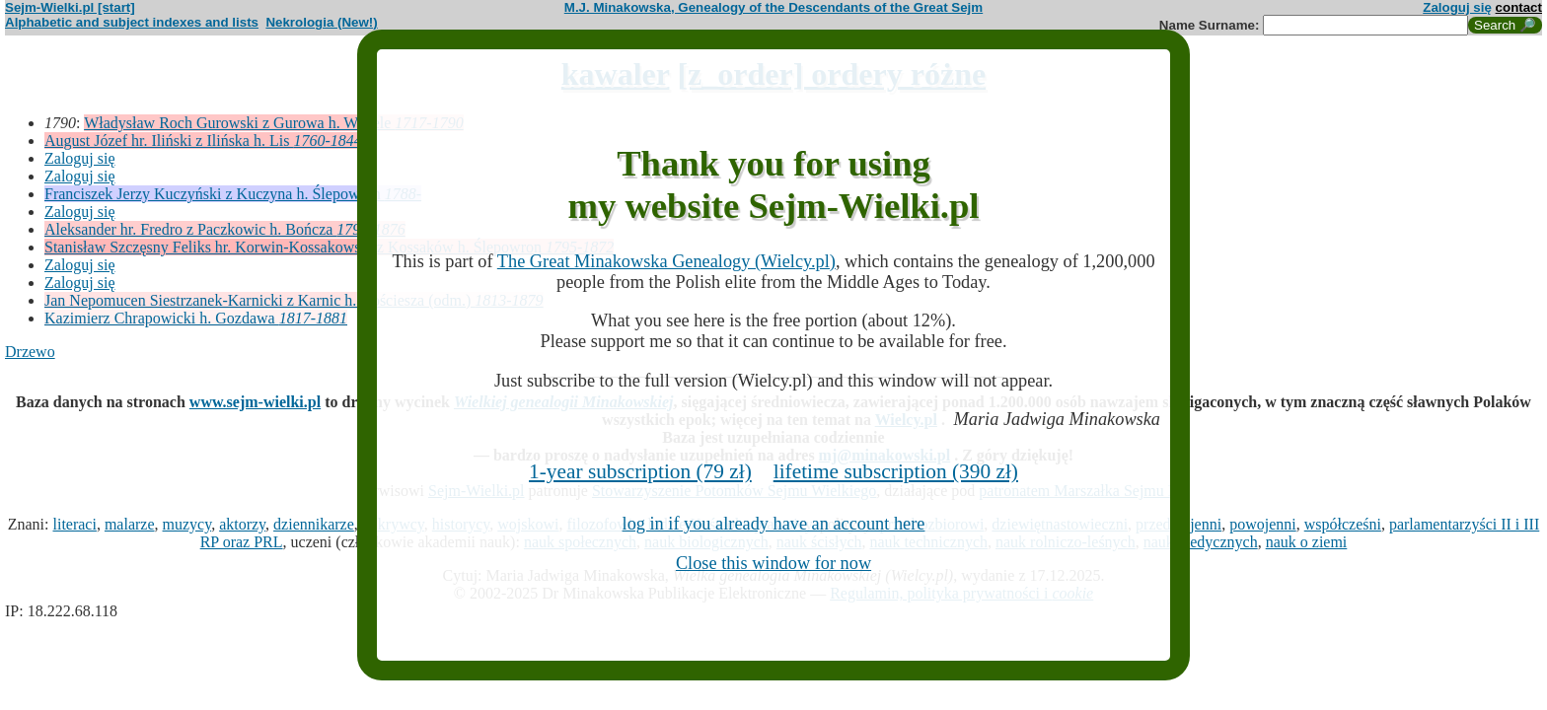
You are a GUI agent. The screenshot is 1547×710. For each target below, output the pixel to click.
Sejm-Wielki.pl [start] (70, 7)
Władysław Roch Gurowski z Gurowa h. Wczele (274, 122)
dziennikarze (313, 524)
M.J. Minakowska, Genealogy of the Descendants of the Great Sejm (773, 7)
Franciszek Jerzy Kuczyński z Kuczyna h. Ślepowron (232, 193)
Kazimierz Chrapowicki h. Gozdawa (195, 318)
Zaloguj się (1457, 7)
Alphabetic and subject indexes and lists (131, 22)
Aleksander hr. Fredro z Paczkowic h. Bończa (224, 229)
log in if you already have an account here (774, 523)
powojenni (1262, 524)
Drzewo (30, 351)
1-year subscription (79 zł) (640, 471)
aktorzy (242, 524)
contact (1519, 7)
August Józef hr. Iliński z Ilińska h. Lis (203, 140)
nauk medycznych (1200, 541)
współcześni (1342, 524)
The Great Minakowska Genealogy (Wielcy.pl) (666, 261)
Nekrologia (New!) (321, 22)
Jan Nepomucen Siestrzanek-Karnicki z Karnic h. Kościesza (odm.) (294, 300)
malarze (130, 524)
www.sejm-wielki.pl (255, 401)
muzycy (187, 524)
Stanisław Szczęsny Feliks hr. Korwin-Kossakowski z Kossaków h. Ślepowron (329, 247)
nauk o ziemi (1307, 541)
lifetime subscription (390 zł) (896, 471)
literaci (74, 524)
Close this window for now (773, 563)
